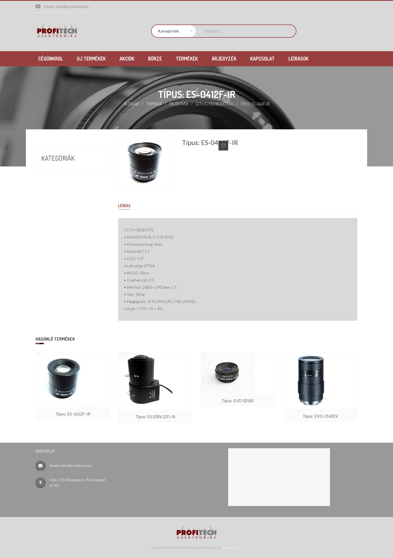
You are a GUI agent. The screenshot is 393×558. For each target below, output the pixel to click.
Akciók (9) (51, 170)
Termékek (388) (57, 190)
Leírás (125, 205)
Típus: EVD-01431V (320, 416)
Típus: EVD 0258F (237, 400)
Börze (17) (51, 180)
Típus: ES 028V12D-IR (155, 416)
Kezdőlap (131, 103)
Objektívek (179, 103)
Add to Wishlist (223, 145)
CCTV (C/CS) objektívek (215, 103)
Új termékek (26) (59, 200)
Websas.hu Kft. (232, 547)
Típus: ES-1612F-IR (72, 414)
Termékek (154, 103)
